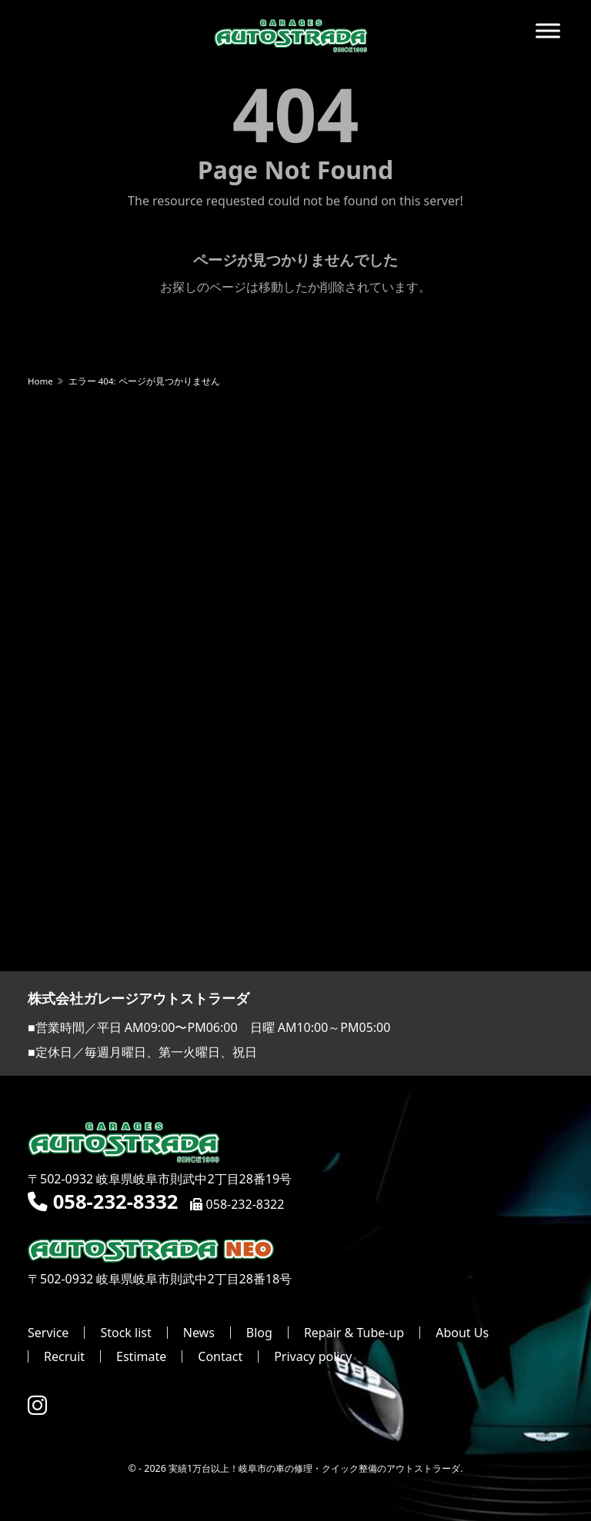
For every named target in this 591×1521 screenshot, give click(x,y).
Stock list (125, 1332)
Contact (220, 1356)
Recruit (64, 1356)
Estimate (141, 1356)
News (199, 1332)
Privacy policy (313, 1356)
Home (40, 381)
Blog (259, 1332)
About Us (462, 1332)
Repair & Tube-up (354, 1332)
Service (48, 1332)
